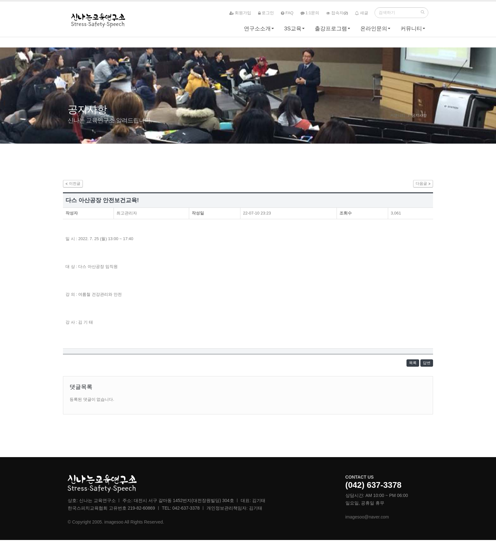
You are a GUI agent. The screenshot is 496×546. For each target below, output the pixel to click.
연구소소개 (257, 31)
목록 (407, 367)
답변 (425, 367)
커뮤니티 (411, 31)
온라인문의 (373, 31)
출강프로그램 (331, 31)
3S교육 (292, 31)
